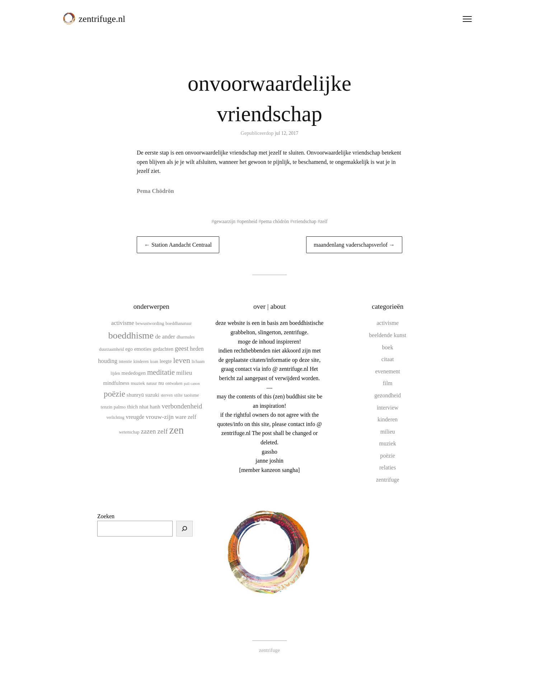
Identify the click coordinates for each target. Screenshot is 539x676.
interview (387, 408)
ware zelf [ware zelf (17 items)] (185, 417)
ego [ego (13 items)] (128, 349)
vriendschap (306, 221)
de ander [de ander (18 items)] (165, 336)
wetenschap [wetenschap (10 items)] (129, 432)
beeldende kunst (387, 335)
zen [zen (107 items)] (176, 430)
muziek (387, 443)
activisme (387, 323)
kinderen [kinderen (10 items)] (141, 361)
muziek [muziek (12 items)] (138, 383)
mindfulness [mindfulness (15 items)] (116, 383)
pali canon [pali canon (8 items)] (192, 384)
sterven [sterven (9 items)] (167, 395)
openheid (247, 221)
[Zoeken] (184, 528)
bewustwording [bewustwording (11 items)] (150, 323)
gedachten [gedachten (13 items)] (163, 349)
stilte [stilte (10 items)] (178, 395)
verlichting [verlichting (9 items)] (116, 417)
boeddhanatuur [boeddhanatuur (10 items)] (178, 323)
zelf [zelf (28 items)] (162, 431)
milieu (387, 432)
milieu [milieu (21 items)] (184, 372)
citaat (387, 359)
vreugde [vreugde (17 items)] (135, 417)
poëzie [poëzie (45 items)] (114, 393)
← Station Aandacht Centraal (178, 245)
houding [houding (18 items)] (107, 361)
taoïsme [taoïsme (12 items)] (191, 395)
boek (387, 347)
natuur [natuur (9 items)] (151, 383)
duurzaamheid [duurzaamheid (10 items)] (111, 349)
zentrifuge (387, 480)
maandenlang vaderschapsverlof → (354, 245)
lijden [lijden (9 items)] (115, 373)
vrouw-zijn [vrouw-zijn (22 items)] (160, 416)
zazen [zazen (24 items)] (148, 431)
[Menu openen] (465, 21)
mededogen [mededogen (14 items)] (134, 373)
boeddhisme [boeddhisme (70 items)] (131, 335)
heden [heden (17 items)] (196, 349)
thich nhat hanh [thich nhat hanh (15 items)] (143, 407)
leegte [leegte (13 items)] (166, 361)
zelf (327, 221)
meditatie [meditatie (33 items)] (161, 372)
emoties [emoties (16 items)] (142, 349)
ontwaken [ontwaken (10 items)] (174, 383)
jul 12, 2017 (286, 133)
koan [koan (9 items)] (154, 361)
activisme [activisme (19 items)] (122, 323)
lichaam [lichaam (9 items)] (198, 361)
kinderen (388, 419)
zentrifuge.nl (104, 21)
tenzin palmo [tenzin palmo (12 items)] (113, 407)
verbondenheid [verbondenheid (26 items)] (182, 406)
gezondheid (387, 395)
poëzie (387, 456)
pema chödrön (275, 221)
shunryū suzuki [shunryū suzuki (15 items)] (143, 395)
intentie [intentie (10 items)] (125, 361)
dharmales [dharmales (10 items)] (185, 337)
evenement (387, 371)
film (388, 383)
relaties (387, 467)
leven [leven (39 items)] (181, 360)
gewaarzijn (222, 221)
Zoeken (105, 516)
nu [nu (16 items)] (161, 383)
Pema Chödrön (155, 191)
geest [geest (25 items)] (181, 348)
